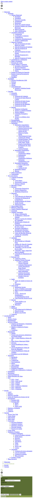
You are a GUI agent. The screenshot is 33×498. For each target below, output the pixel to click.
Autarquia (10, 13)
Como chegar (11, 416)
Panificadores (18, 436)
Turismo (6, 413)
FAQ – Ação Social (16, 381)
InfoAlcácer (11, 373)
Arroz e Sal (18, 446)
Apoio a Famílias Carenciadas (23, 288)
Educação (14, 193)
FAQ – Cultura (15, 384)
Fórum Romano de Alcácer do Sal (23, 130)
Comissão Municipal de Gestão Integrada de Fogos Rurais (25, 266)
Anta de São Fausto (23, 126)
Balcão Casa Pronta (20, 312)
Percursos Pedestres (16, 422)
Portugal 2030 (15, 400)
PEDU (16, 403)
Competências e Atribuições (19, 59)
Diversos (13, 343)
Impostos (10, 409)
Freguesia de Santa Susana (22, 101)
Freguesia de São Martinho (22, 104)
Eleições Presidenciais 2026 (19, 80)
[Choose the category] (7, 486)
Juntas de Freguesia (16, 42)
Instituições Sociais (20, 287)
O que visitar (11, 430)
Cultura (13, 179)
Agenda (13, 83)
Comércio (10, 411)
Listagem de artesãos (21, 454)
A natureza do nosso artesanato (23, 451)
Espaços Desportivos (21, 190)
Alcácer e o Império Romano (23, 110)
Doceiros (17, 438)
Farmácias (18, 284)
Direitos (13, 300)
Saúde (13, 279)
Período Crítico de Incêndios (23, 276)
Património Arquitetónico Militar (24, 152)
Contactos (14, 314)
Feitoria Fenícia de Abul (25, 128)
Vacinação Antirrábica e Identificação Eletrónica (21, 229)
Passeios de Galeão (16, 428)
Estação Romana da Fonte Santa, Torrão (23, 141)
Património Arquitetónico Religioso (25, 157)
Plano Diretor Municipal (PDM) (20, 341)
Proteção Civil (15, 257)
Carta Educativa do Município (23, 196)
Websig (13, 333)
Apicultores (18, 441)
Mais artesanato (19, 456)
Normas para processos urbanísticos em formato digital (21, 335)
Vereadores (18, 18)
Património (14, 123)
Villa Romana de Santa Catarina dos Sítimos (24, 136)
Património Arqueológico (22, 125)
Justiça (13, 306)
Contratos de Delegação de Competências (22, 198)
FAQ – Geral (14, 379)
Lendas (20, 166)
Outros (17, 71)
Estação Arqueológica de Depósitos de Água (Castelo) (24, 145)
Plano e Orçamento (16, 61)
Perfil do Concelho (13, 395)
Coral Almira (18, 180)
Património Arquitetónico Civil (23, 160)
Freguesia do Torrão (20, 106)
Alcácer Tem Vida (13, 414)
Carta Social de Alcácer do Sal (23, 298)
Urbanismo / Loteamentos (22, 69)
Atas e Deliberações (20, 31)
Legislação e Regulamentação (23, 39)
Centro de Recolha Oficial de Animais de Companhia (23, 233)
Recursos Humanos (20, 67)
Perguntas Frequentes (17, 368)
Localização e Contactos (22, 36)
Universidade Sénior (17, 206)
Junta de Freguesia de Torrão (23, 58)
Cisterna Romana (23, 148)
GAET (10, 392)
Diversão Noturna (16, 427)
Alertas (13, 85)
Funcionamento (15, 362)
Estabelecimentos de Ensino (23, 201)
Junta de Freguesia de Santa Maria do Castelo (22, 44)
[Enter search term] (13, 480)
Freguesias (14, 94)
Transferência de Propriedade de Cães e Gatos (23, 225)
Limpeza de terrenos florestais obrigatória (24, 273)
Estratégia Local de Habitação (19, 354)
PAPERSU (18, 239)
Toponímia (11, 355)
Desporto (13, 187)
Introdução (14, 357)
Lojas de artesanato (20, 452)
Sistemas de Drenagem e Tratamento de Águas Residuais (21, 324)
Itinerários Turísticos (17, 425)
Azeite (16, 444)
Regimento (18, 23)
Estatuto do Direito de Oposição (20, 72)
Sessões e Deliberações (21, 40)
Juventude (14, 211)
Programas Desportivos (21, 191)
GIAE (16, 195)
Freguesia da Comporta (21, 96)
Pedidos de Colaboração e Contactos (21, 370)
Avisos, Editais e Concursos (19, 64)
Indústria (10, 393)
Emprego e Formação (14, 408)
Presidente (18, 16)
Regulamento (15, 366)
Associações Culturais (21, 182)
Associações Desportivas (22, 188)
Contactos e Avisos (20, 258)
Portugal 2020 (15, 401)
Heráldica (14, 77)
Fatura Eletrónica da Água (15, 376)
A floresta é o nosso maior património (23, 270)
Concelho (10, 91)
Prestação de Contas (17, 63)
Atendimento (18, 21)
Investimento (11, 398)
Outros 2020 (18, 406)
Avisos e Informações (21, 214)
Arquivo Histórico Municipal (19, 209)
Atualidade (11, 78)
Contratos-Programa (17, 177)
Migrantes (18, 304)
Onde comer (11, 419)
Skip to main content (6, 1)
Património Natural (20, 169)
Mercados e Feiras (16, 185)
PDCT (16, 405)
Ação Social (14, 285)
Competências (19, 37)
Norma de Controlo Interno (22, 24)
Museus (17, 171)
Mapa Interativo (12, 459)
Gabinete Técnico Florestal (22, 260)
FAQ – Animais (15, 382)
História (13, 107)
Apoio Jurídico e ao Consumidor (20, 302)
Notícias (13, 82)
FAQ (9, 378)
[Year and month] (20, 494)
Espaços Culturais (20, 183)
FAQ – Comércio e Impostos (19, 386)
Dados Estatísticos (16, 172)
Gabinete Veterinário (17, 212)
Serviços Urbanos (13, 322)
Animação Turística (16, 424)
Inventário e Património (21, 66)
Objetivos (14, 358)
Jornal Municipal (16, 86)
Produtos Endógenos (17, 433)
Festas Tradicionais (23, 164)
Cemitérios (14, 330)
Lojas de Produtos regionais (22, 435)
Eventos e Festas (16, 457)
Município (7, 12)
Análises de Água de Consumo (23, 244)
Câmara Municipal (16, 15)
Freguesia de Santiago (21, 102)
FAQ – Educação (16, 387)
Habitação (14, 308)
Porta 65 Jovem (19, 311)
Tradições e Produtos (14, 432)
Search (3, 480)
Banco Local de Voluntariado (23, 290)
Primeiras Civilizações (21, 109)
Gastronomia (15, 174)
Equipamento (22, 155)
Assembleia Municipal (17, 32)
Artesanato (14, 449)
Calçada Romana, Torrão (25, 139)
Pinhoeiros (18, 440)
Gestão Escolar (19, 203)
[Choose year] (5, 494)
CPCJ (16, 292)
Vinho (16, 443)
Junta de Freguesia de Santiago (23, 47)
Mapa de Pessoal (19, 29)
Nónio (9, 317)
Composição (14, 360)
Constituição (18, 34)
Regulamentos (12, 320)
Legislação (18, 236)
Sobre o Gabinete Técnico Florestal (23, 262)
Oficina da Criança (20, 204)
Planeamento (11, 331)
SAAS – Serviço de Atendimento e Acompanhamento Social (22, 295)
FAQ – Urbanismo (16, 389)
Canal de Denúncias (13, 374)
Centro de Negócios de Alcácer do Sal (18, 397)
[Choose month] (14, 494)
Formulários (11, 371)
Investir (6, 390)
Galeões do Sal (22, 168)
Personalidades (15, 120)
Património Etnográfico (21, 163)
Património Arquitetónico (22, 150)
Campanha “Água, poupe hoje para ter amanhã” (23, 251)
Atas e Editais (15, 365)
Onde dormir (11, 417)
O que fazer (11, 421)
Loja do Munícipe (9, 316)
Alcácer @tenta (12, 319)
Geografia (14, 93)
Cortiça (17, 448)
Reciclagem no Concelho (22, 246)
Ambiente (14, 238)
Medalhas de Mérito (17, 121)
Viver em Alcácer (13, 176)
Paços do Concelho (20, 20)
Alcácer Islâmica (19, 112)
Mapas (13, 363)
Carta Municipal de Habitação (23, 309)
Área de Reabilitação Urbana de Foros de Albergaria (20, 348)
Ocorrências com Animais (22, 231)
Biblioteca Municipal (17, 207)
